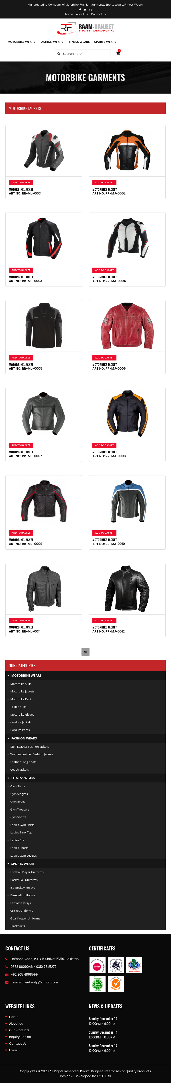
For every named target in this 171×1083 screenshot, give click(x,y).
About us (16, 1023)
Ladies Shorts (18, 848)
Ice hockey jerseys (21, 888)
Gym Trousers (18, 809)
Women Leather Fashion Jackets (30, 754)
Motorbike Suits (20, 684)
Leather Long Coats (22, 762)
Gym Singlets (18, 794)
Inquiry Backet (20, 1037)
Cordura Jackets (20, 722)
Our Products (19, 1030)
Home (13, 1017)
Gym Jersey (16, 802)
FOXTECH (104, 1076)
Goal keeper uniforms (24, 918)
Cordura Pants (19, 730)
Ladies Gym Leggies (22, 856)
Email (13, 1050)
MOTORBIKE (21, 42)
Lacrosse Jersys (19, 903)
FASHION (51, 42)
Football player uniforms (26, 872)
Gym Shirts (16, 786)
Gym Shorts (17, 817)
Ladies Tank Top (20, 832)
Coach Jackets (18, 770)
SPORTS (105, 42)
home (69, 14)
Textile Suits (17, 707)
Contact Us (98, 14)
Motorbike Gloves (21, 714)
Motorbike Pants (20, 699)
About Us (82, 14)
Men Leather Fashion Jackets (28, 747)
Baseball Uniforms (21, 895)
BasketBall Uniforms (23, 880)
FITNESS (79, 42)
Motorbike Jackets (21, 691)
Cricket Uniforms (20, 911)
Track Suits (16, 926)
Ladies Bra (16, 840)
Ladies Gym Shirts (21, 825)
